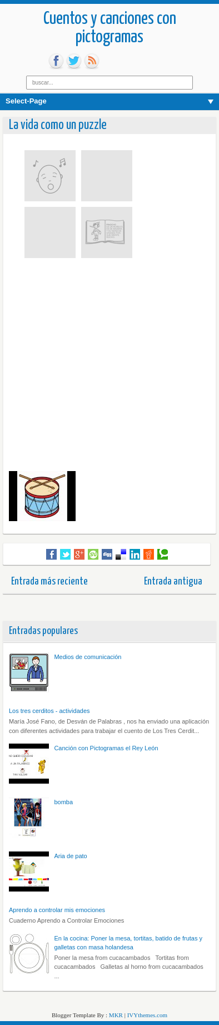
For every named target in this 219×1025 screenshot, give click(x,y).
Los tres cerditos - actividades (49, 710)
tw (74, 61)
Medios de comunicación (87, 656)
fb (56, 61)
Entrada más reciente (49, 581)
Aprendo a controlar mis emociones (57, 910)
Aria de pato (70, 856)
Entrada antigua (173, 581)
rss (92, 61)
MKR (116, 1015)
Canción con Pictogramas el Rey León (106, 748)
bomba (63, 802)
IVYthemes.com (147, 1015)
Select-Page (26, 101)
